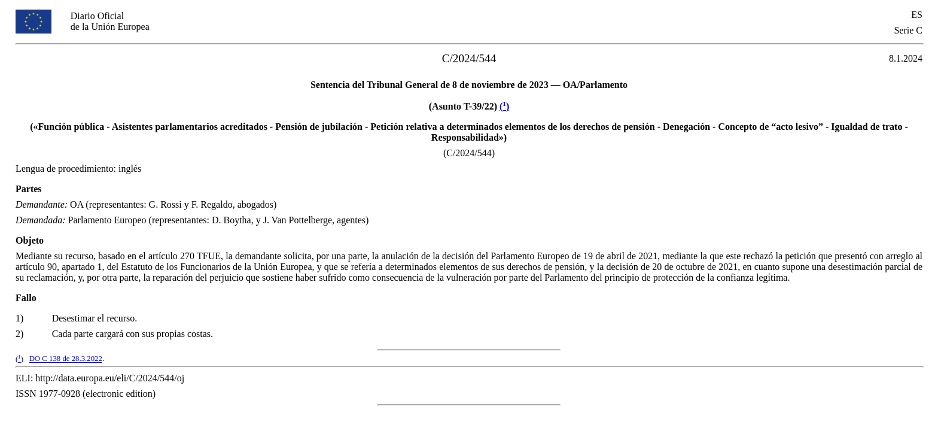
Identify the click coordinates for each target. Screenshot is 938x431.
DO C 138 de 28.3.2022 (65, 359)
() (504, 106)
